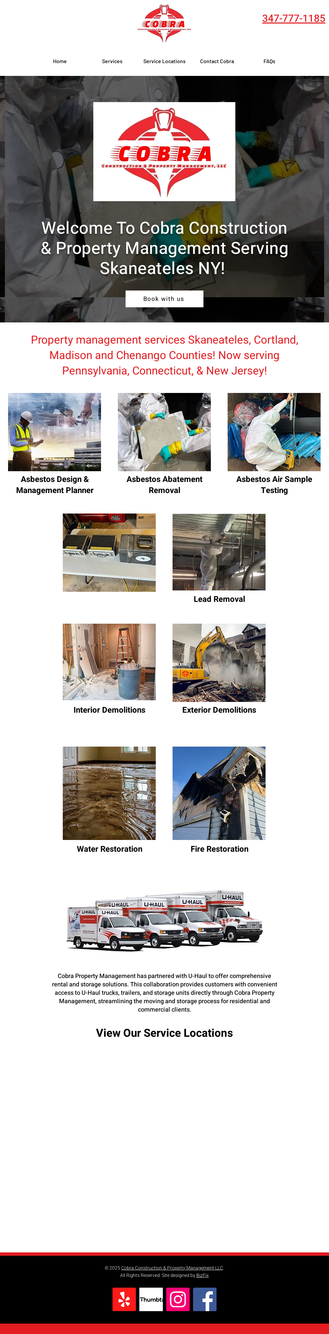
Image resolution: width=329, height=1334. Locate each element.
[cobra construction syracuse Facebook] (205, 1299)
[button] (112, 61)
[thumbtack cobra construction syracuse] (151, 1299)
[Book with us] (164, 299)
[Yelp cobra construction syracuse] (124, 1299)
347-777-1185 (293, 18)
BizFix (202, 1275)
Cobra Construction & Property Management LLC (172, 1268)
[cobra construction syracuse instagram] (178, 1299)
